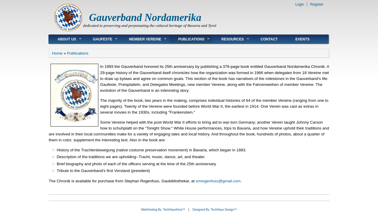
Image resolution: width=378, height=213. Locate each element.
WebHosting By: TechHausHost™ (163, 209)
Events (302, 39)
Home (57, 53)
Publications (189, 39)
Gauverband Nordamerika (145, 17)
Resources (230, 39)
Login (299, 4)
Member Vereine (143, 39)
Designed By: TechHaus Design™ (215, 209)
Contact (269, 39)
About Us (65, 39)
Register (316, 4)
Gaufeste (101, 39)
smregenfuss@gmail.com (217, 181)
